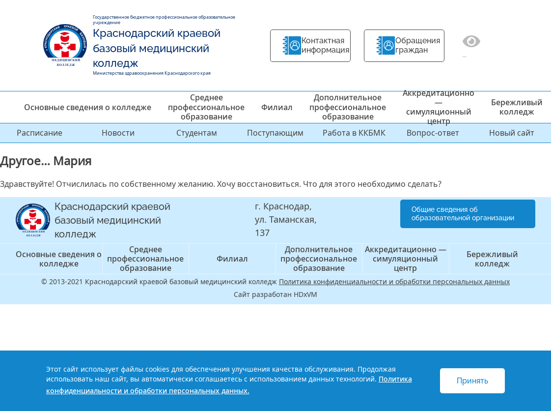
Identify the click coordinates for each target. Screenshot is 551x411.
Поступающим (275, 132)
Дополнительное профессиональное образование (347, 106)
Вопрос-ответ (433, 132)
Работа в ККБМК (354, 132)
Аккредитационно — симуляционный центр (438, 107)
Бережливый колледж (517, 107)
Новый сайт (511, 132)
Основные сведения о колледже (87, 107)
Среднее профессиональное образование (206, 106)
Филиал (277, 107)
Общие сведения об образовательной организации (463, 214)
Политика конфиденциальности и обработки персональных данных (394, 281)
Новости (118, 132)
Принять (472, 380)
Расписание (39, 132)
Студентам (196, 132)
